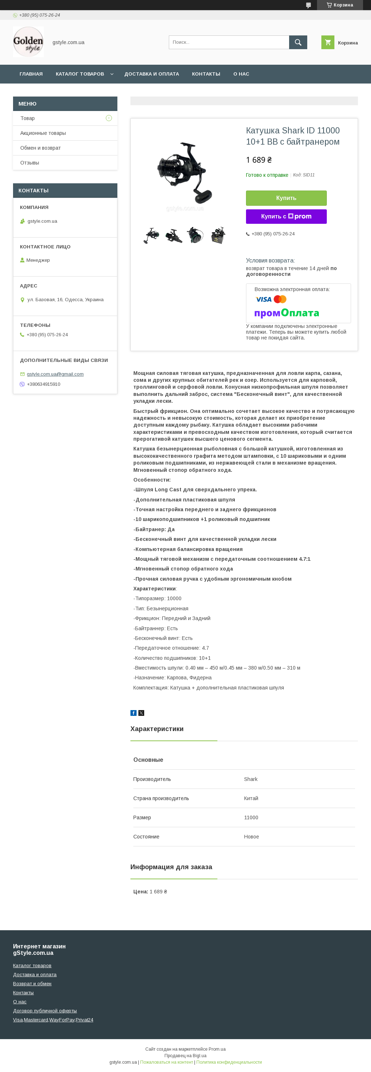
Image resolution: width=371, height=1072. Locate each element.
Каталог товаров (80, 74)
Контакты (206, 74)
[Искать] (298, 42)
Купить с (286, 216)
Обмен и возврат (40, 148)
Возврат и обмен (32, 983)
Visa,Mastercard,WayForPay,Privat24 (53, 1019)
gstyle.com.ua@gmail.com (55, 374)
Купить (286, 198)
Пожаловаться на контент (166, 1062)
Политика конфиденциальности (229, 1062)
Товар (27, 118)
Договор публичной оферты (45, 1010)
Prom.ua (217, 1049)
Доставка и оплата (151, 74)
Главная (31, 74)
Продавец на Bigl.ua (185, 1055)
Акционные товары (43, 133)
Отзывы (29, 163)
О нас (241, 74)
